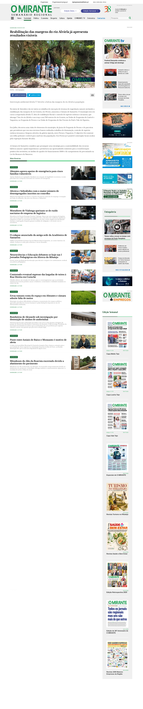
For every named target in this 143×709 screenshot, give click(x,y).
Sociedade (13, 27)
